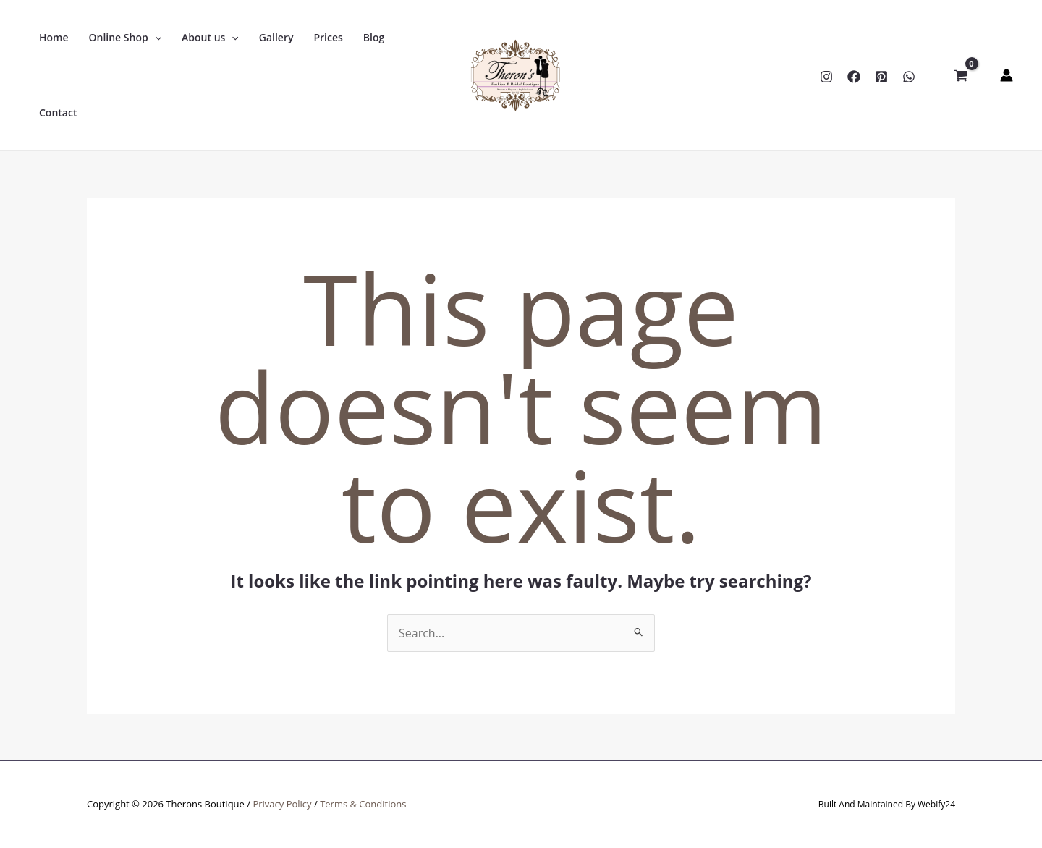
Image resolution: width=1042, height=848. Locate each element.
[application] (154, 37)
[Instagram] (826, 76)
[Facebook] (853, 76)
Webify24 (936, 804)
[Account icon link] (1006, 75)
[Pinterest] (881, 76)
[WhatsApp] (908, 76)
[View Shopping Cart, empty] (960, 75)
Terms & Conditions (363, 803)
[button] (125, 37)
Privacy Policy (282, 803)
